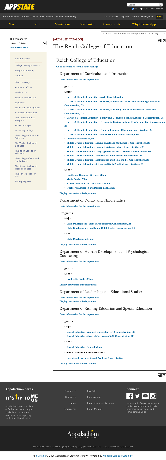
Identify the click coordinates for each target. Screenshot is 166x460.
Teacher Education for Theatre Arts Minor (89, 183)
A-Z (105, 16)
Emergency (70, 408)
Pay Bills (91, 390)
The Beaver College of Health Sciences (26, 167)
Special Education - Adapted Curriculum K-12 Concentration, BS (101, 332)
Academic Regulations (26, 112)
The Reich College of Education (25, 152)
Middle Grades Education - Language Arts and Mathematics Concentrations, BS (108, 143)
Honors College (23, 125)
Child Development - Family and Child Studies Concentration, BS (101, 228)
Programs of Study (24, 70)
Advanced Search (19, 47)
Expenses (20, 102)
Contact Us (70, 390)
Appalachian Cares (19, 389)
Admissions (62, 24)
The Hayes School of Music (25, 175)
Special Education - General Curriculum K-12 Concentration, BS (100, 336)
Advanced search (157, 9)
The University (22, 82)
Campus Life (112, 24)
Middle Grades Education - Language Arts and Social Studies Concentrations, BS (109, 151)
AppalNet (125, 16)
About (12, 24)
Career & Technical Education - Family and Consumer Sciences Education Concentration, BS (115, 117)
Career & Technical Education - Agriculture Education (95, 97)
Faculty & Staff (47, 16)
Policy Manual (94, 408)
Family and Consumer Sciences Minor (86, 175)
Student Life (21, 92)
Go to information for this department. (79, 79)
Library (135, 16)
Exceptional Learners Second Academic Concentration (95, 358)
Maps (73, 402)
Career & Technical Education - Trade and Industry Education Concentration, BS (109, 130)
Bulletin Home (22, 58)
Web (134, 9)
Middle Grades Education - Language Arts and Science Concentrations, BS (105, 147)
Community (70, 16)
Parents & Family (30, 16)
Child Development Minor (80, 239)
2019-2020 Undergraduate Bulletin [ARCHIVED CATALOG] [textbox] (130, 33)
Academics (87, 24)
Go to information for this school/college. (77, 66)
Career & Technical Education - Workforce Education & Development (103, 134)
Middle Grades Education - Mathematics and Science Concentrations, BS (105, 155)
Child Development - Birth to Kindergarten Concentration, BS (99, 223)
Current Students (11, 16)
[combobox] (133, 33)
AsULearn (113, 16)
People (144, 9)
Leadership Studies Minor (80, 279)
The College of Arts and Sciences (27, 136)
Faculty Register (23, 181)
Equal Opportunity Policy (100, 402)
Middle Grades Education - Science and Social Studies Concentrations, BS (105, 164)
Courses (19, 75)
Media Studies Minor (78, 179)
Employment (147, 16)
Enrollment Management (27, 107)
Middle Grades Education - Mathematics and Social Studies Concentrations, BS (108, 160)
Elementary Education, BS (80, 138)
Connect (132, 389)
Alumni (59, 16)
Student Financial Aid (25, 97)
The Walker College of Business (26, 144)
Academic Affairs (23, 87)
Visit (37, 24)
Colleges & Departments (27, 65)
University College (24, 130)
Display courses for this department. (78, 193)
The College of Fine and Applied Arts (27, 159)
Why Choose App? (144, 24)
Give (159, 16)
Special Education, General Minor (84, 347)
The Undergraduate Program (25, 119)
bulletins (41, 455)
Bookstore (70, 396)
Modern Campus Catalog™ (118, 455)
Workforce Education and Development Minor (91, 187)
